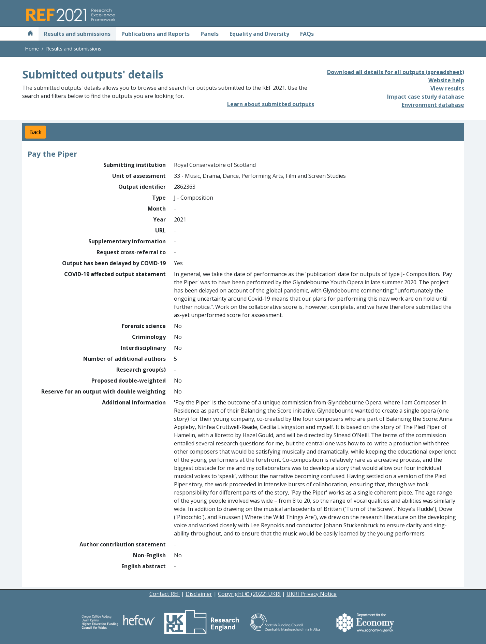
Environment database (433, 105)
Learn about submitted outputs (270, 104)
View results (447, 88)
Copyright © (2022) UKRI (249, 594)
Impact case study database (425, 96)
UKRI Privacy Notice (311, 594)
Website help (446, 80)
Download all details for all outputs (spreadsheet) (395, 72)
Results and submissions (77, 34)
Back (35, 132)
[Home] (30, 34)
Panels (210, 34)
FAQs (307, 34)
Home (32, 48)
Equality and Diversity (259, 34)
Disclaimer (199, 594)
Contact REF (164, 594)
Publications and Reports (155, 34)
